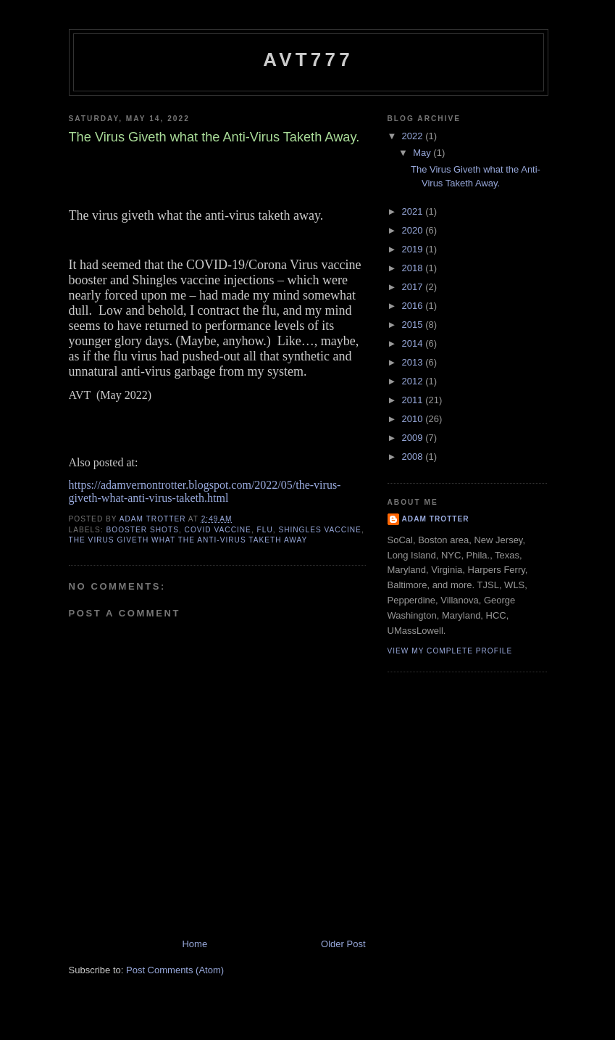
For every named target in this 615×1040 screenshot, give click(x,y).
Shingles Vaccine (319, 530)
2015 (414, 324)
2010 (414, 418)
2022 (414, 136)
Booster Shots (142, 530)
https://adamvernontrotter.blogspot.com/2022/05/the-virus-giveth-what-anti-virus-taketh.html (205, 491)
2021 (414, 211)
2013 (414, 362)
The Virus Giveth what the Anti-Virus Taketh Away (188, 540)
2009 (414, 437)
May (423, 152)
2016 (414, 305)
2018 (414, 268)
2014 (414, 343)
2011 (414, 400)
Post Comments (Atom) (175, 970)
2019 (414, 249)
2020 (414, 230)
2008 (414, 456)
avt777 (308, 59)
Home (194, 943)
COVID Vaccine (218, 530)
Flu (265, 530)
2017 (414, 286)
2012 (414, 381)
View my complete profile (450, 651)
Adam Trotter (435, 519)
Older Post (343, 943)
